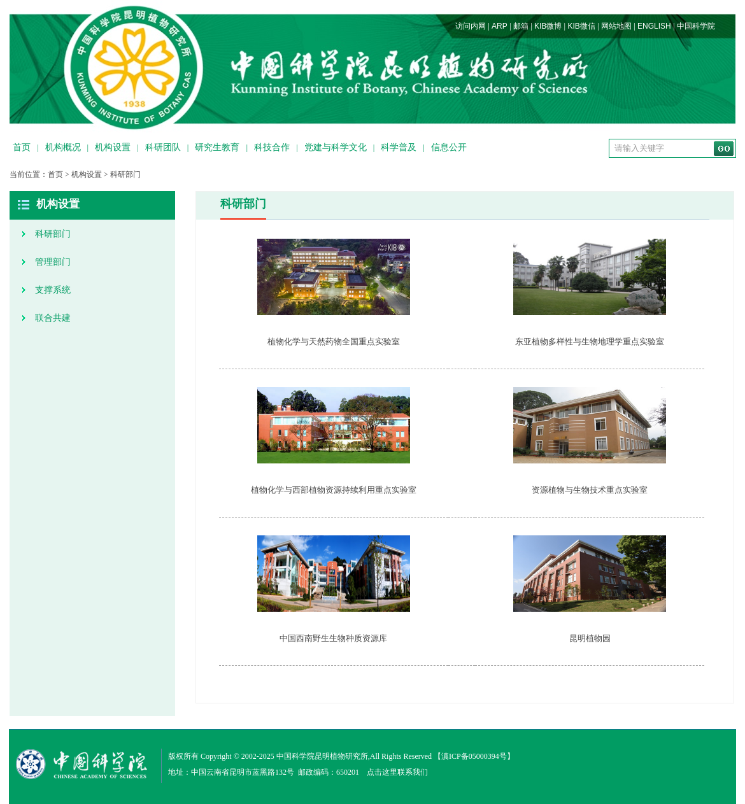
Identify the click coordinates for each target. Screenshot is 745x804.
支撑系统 (53, 290)
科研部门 (125, 174)
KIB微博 (548, 26)
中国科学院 (696, 26)
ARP (499, 26)
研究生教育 (217, 147)
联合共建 (53, 318)
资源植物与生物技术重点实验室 (590, 490)
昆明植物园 (590, 638)
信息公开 (449, 147)
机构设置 (113, 147)
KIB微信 (581, 26)
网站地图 (616, 26)
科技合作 (272, 147)
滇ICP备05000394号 (474, 756)
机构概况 (63, 147)
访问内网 (470, 26)
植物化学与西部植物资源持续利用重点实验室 (333, 490)
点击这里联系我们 (397, 772)
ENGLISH (654, 26)
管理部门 (53, 262)
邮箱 (521, 26)
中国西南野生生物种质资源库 (333, 638)
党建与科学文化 (335, 147)
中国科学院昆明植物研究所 (322, 756)
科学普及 (398, 147)
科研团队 (163, 147)
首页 (22, 147)
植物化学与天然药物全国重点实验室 (333, 341)
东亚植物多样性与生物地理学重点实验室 (589, 341)
